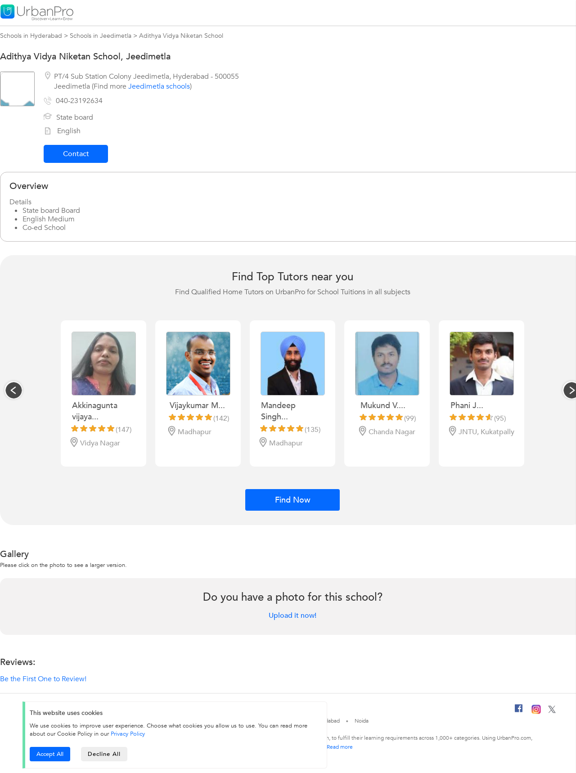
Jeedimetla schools (159, 86)
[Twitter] (552, 711)
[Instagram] (536, 712)
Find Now (292, 500)
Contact (76, 154)
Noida (362, 720)
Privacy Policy (128, 734)
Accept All (49, 754)
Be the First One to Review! (43, 679)
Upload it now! (292, 615)
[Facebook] (518, 711)
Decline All (104, 754)
